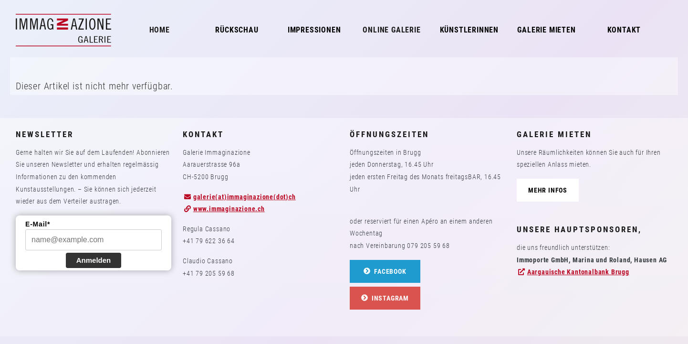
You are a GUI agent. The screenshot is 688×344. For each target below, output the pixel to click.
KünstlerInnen (469, 29)
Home (159, 29)
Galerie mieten (546, 29)
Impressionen (314, 29)
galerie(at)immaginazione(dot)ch (244, 197)
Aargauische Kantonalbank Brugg (578, 272)
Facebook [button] (385, 271)
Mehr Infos (547, 190)
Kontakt (624, 29)
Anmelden (93, 260)
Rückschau (236, 29)
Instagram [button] (385, 298)
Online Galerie (391, 29)
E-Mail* (37, 224)
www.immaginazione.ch (229, 209)
